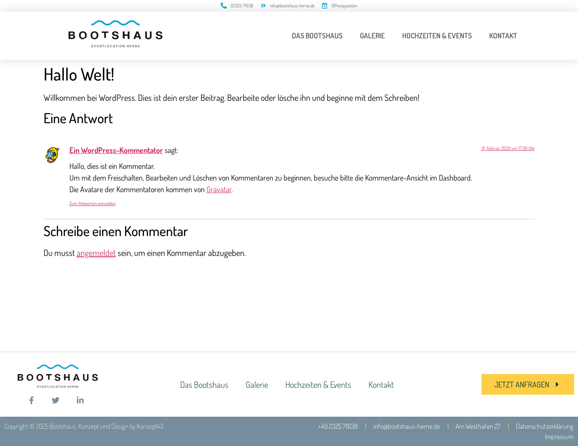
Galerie (372, 35)
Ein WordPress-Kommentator (116, 150)
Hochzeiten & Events (437, 35)
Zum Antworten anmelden (92, 203)
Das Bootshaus (317, 35)
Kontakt (503, 35)
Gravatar (218, 189)
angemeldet (96, 252)
